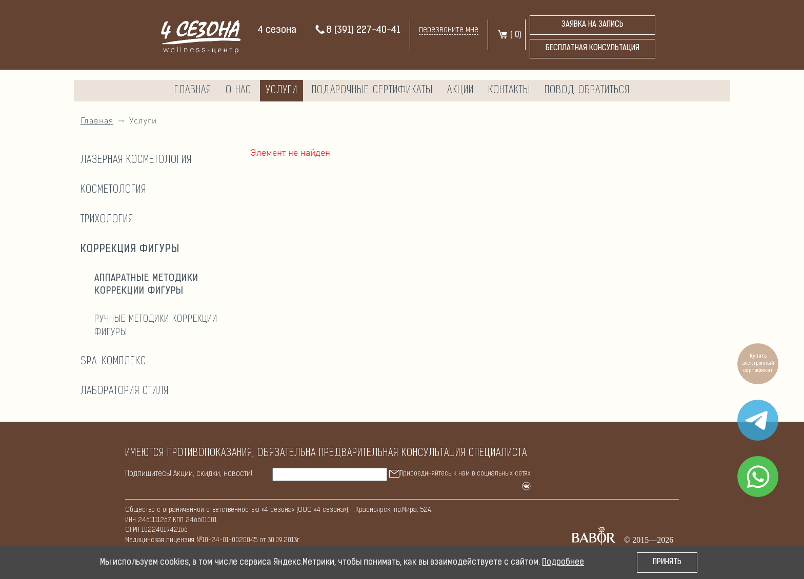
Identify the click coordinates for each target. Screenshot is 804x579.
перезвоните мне (448, 30)
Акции (460, 91)
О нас (238, 91)
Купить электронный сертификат (758, 364)
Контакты (509, 91)
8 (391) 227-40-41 (357, 30)
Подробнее (563, 563)
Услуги (281, 91)
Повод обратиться (587, 91)
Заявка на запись (592, 25)
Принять (667, 562)
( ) (509, 35)
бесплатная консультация (592, 48)
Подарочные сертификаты (372, 91)
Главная (192, 91)
